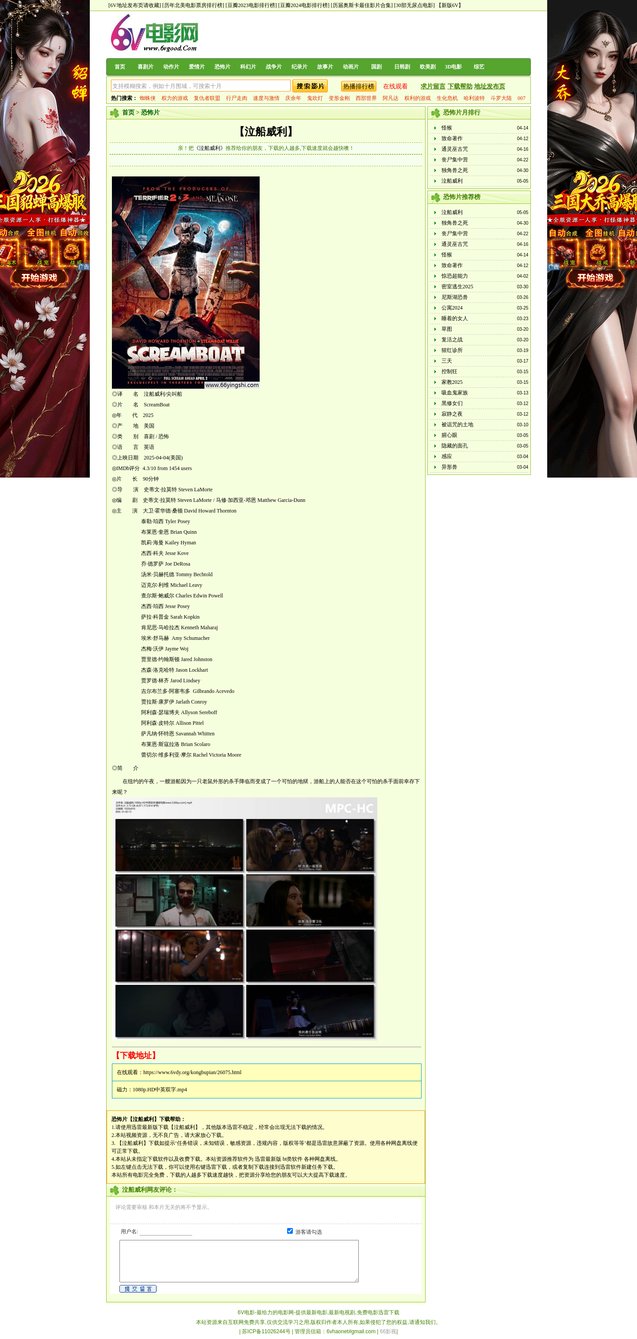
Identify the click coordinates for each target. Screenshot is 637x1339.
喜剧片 (145, 67)
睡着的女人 (454, 318)
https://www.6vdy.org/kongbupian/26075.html (192, 1072)
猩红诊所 (452, 350)
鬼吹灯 (315, 98)
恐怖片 (222, 67)
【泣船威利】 (266, 132)
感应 (446, 456)
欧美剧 (428, 67)
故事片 (325, 67)
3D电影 (453, 67)
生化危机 (447, 98)
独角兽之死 (454, 170)
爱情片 (197, 67)
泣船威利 (452, 181)
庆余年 (293, 98)
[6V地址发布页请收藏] (134, 5)
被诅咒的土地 (457, 424)
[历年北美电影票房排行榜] (193, 5)
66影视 (388, 1331)
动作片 (171, 67)
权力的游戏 (174, 98)
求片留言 (433, 86)
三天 (446, 361)
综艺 (479, 67)
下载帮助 (460, 86)
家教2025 (452, 382)
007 (522, 98)
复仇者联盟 (207, 98)
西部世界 (366, 98)
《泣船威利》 (210, 148)
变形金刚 (339, 98)
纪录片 (299, 67)
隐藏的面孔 (454, 446)
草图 (446, 329)
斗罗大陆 (501, 98)
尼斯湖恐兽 (454, 297)
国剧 (376, 67)
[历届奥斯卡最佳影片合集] (362, 5)
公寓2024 (452, 308)
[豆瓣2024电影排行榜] (304, 5)
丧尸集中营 (454, 160)
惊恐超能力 (454, 276)
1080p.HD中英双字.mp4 (160, 1090)
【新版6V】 (450, 5)
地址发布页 (489, 86)
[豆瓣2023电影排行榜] (251, 5)
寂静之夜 (452, 414)
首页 (120, 67)
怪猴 (446, 128)
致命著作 (452, 138)
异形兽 (449, 467)
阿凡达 (391, 98)
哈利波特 (474, 98)
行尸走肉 (236, 98)
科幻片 (248, 67)
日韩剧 (402, 67)
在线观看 (395, 86)
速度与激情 (266, 98)
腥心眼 (449, 435)
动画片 (351, 67)
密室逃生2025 (457, 286)
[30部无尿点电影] (414, 5)
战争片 (274, 67)
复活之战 (452, 340)
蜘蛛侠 (148, 98)
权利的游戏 (417, 98)
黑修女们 (452, 403)
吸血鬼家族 (454, 393)
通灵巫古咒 (454, 149)
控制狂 (449, 371)
